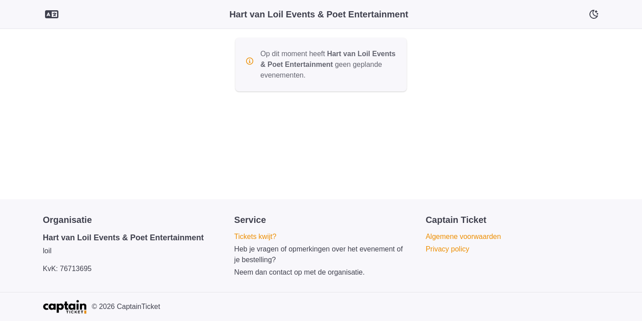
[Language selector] (51, 14)
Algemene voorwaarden (463, 236)
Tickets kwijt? (255, 236)
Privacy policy (447, 249)
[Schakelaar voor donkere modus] (593, 14)
